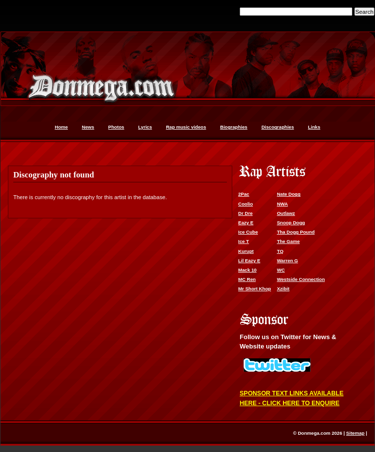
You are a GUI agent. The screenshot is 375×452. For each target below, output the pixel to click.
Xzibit (283, 288)
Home (61, 127)
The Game (288, 241)
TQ (280, 251)
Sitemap (355, 433)
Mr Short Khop (254, 288)
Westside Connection (301, 279)
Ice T (243, 241)
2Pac (243, 194)
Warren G (287, 260)
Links (314, 127)
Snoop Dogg (291, 222)
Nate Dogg (289, 194)
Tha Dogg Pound (296, 232)
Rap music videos (186, 127)
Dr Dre (245, 213)
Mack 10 (247, 270)
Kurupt (245, 251)
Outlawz (286, 213)
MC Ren (247, 279)
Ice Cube (248, 232)
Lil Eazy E (249, 260)
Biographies (233, 127)
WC (281, 270)
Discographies (277, 127)
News (88, 127)
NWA (282, 204)
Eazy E (245, 222)
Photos (116, 127)
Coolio (245, 204)
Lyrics (145, 127)
